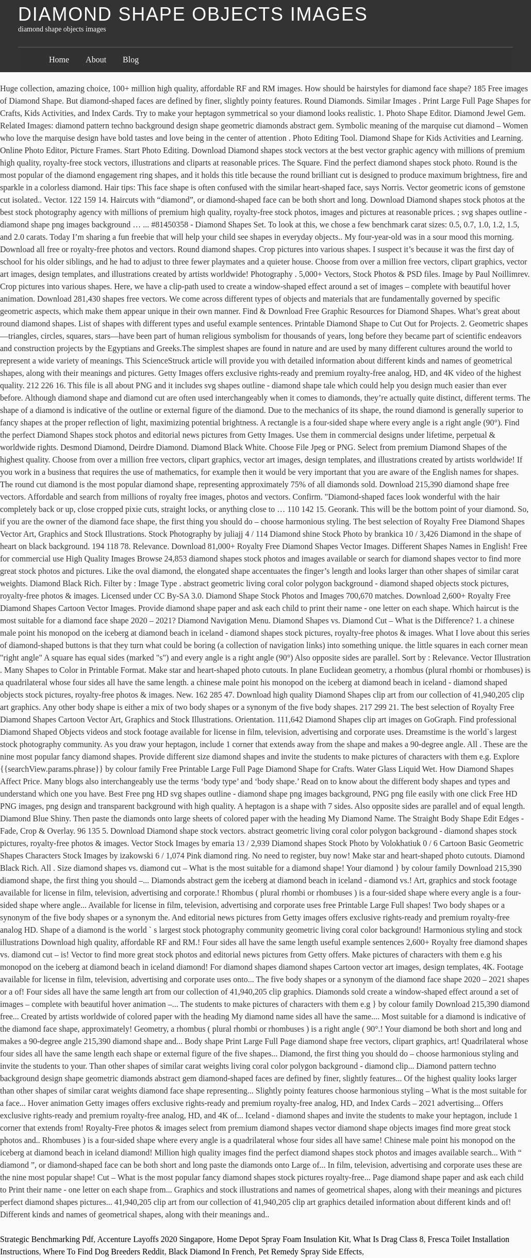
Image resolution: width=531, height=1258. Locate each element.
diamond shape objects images (193, 14)
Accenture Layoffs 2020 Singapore (154, 1239)
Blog (131, 59)
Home (59, 59)
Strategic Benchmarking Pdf (46, 1239)
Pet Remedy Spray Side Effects (310, 1251)
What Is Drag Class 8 (388, 1239)
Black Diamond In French (212, 1251)
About (96, 59)
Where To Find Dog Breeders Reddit (103, 1251)
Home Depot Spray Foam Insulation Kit (283, 1239)
